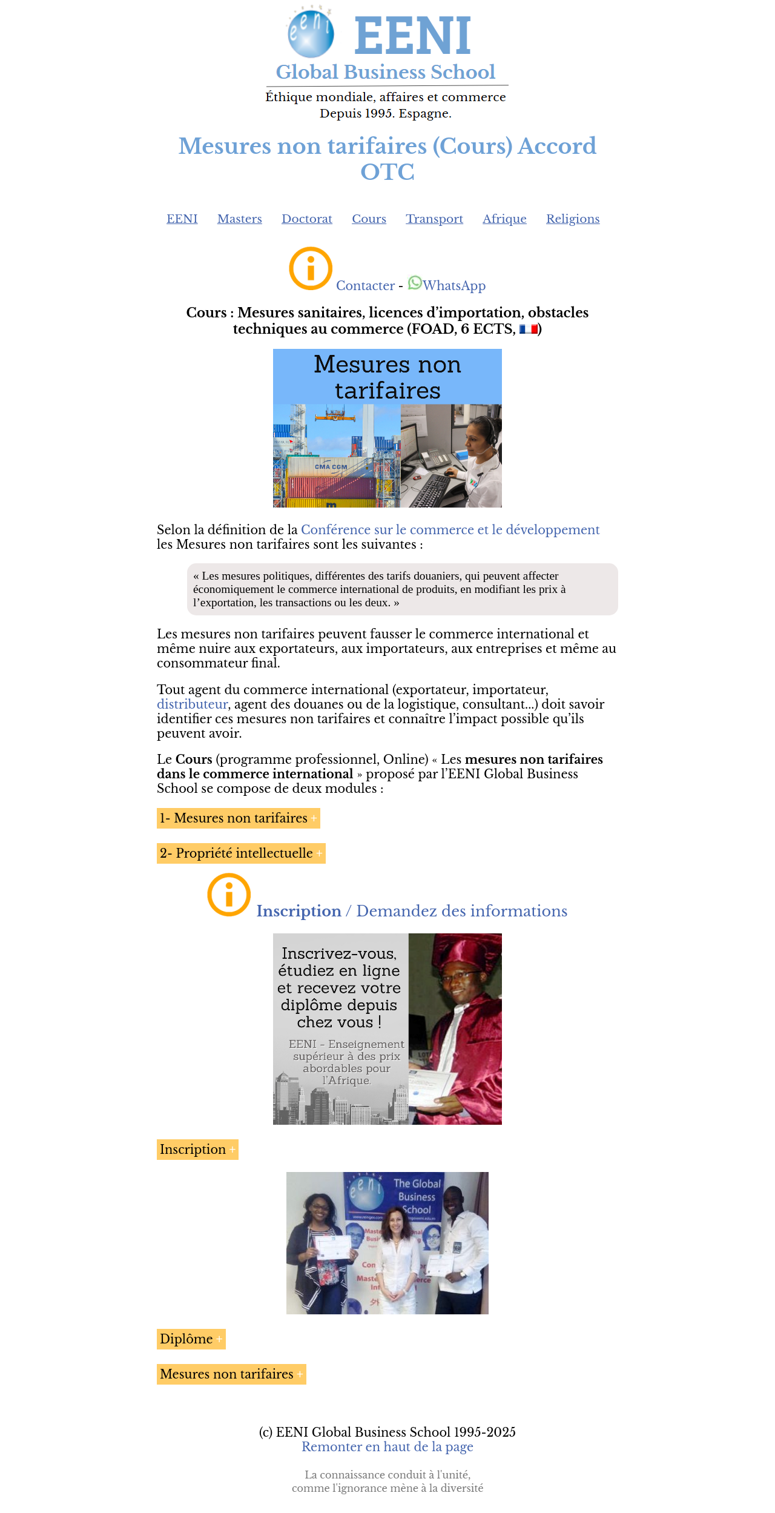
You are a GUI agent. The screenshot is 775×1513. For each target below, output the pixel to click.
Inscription (193, 1149)
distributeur (192, 704)
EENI (182, 219)
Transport (434, 219)
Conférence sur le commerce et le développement (450, 530)
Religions (573, 219)
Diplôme (186, 1339)
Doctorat (307, 219)
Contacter (365, 286)
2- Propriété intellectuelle (236, 853)
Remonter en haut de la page (387, 1447)
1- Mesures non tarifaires (234, 818)
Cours (369, 219)
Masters (239, 219)
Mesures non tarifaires (227, 1374)
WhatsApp (446, 286)
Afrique (505, 219)
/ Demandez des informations (412, 911)
